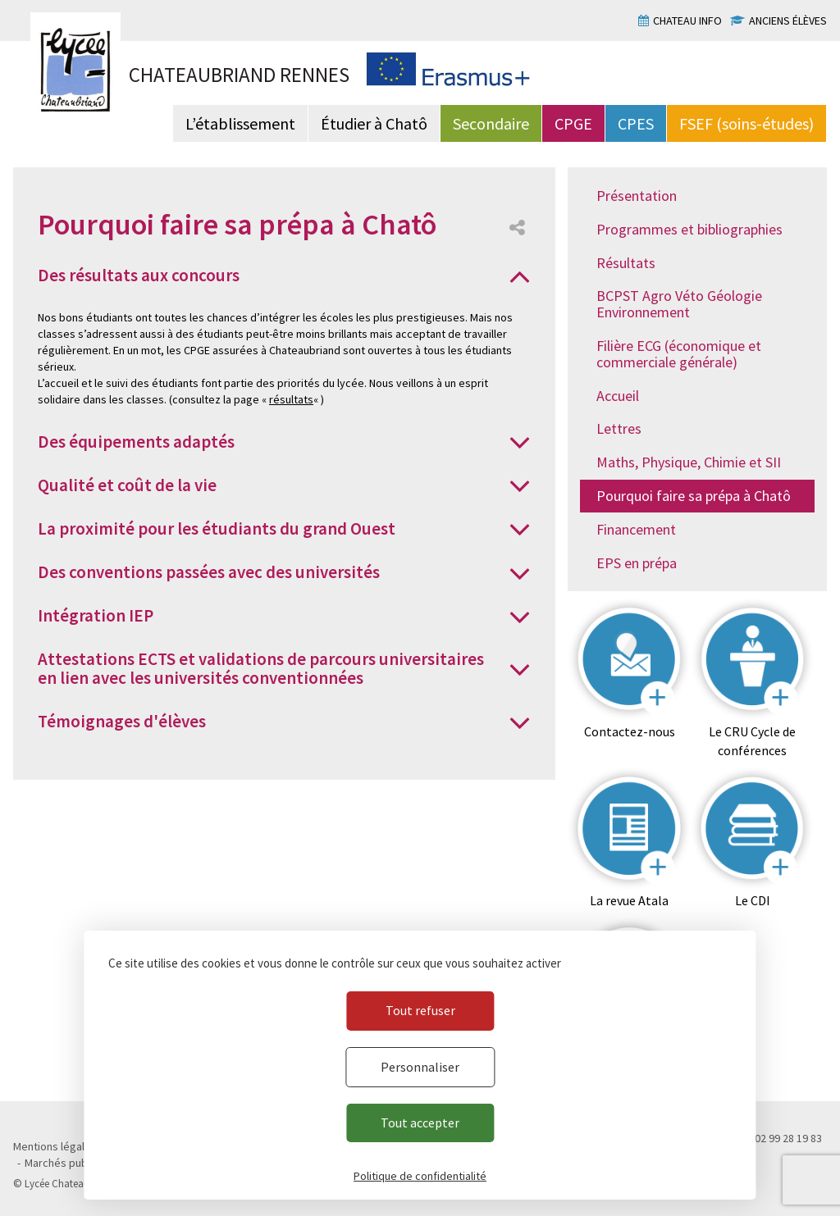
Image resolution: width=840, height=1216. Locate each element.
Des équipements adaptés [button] (136, 441)
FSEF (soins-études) (746, 123)
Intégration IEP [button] (95, 615)
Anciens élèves (788, 20)
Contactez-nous (629, 731)
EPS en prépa (636, 562)
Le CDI (752, 900)
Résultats (625, 262)
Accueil (617, 395)
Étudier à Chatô (374, 123)
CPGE (573, 123)
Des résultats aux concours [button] (139, 275)
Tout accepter (420, 1122)
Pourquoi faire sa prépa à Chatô (693, 495)
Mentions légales (55, 1146)
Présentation (636, 195)
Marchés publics (64, 1162)
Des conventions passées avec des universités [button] (209, 571)
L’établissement (240, 123)
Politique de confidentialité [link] (420, 1175)
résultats (291, 399)
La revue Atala (629, 900)
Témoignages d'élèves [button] (122, 721)
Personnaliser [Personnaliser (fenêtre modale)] (420, 1067)
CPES (636, 123)
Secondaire (491, 123)
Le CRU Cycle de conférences (752, 740)
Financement (636, 529)
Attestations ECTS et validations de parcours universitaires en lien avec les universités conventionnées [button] (261, 668)
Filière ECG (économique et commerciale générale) (678, 353)
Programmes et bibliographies (689, 229)
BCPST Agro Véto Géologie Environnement (679, 303)
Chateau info (687, 20)
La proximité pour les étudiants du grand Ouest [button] (216, 528)
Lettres (618, 428)
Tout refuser (420, 1010)
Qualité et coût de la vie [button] (127, 485)
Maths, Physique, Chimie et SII (688, 462)
